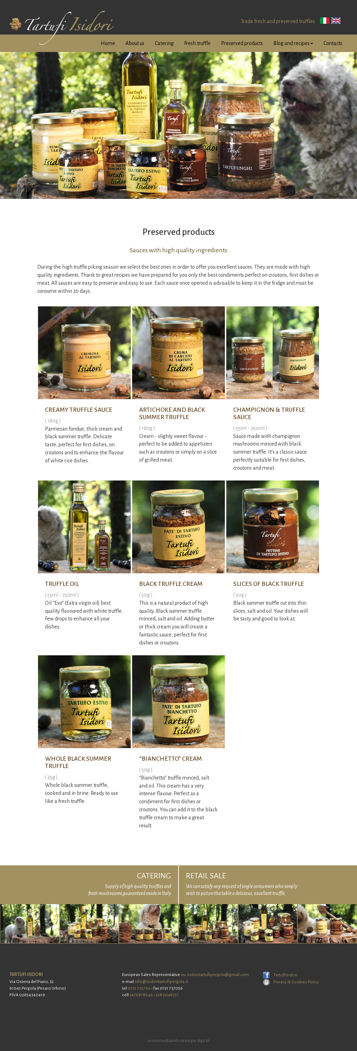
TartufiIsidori (280, 974)
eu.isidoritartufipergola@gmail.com (215, 974)
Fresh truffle (197, 43)
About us (135, 43)
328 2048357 (167, 994)
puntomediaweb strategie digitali (179, 1040)
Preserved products (242, 43)
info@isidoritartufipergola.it (161, 981)
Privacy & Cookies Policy (291, 981)
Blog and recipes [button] (293, 43)
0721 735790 (139, 988)
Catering (164, 43)
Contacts (333, 43)
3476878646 (141, 994)
